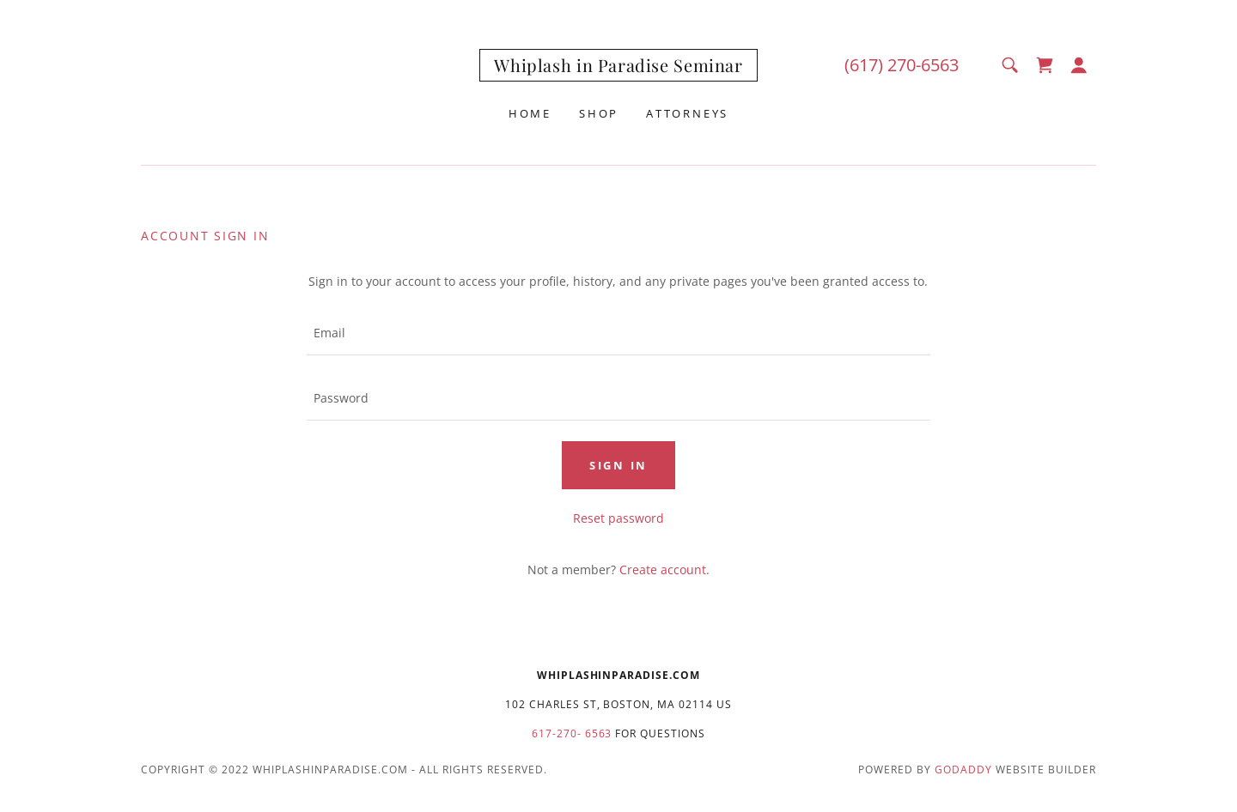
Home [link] (530, 113)
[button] (1079, 65)
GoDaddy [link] (963, 769)
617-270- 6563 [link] (572, 733)
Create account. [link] (664, 569)
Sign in (618, 465)
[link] (619, 67)
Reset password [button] (618, 518)
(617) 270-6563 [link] (901, 64)
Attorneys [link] (687, 113)
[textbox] (618, 333)
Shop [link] (598, 113)
